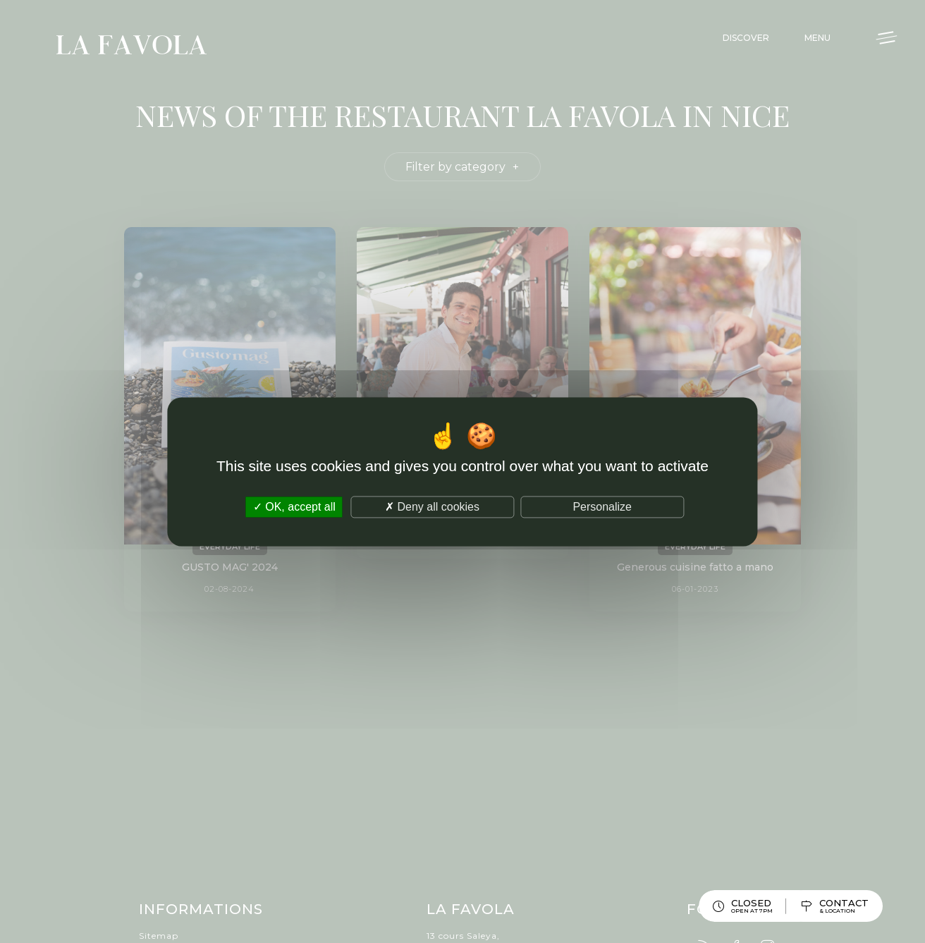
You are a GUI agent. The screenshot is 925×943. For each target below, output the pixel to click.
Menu (817, 37)
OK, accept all (294, 507)
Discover (746, 37)
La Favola (131, 47)
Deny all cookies (432, 507)
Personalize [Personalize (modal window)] (602, 507)
